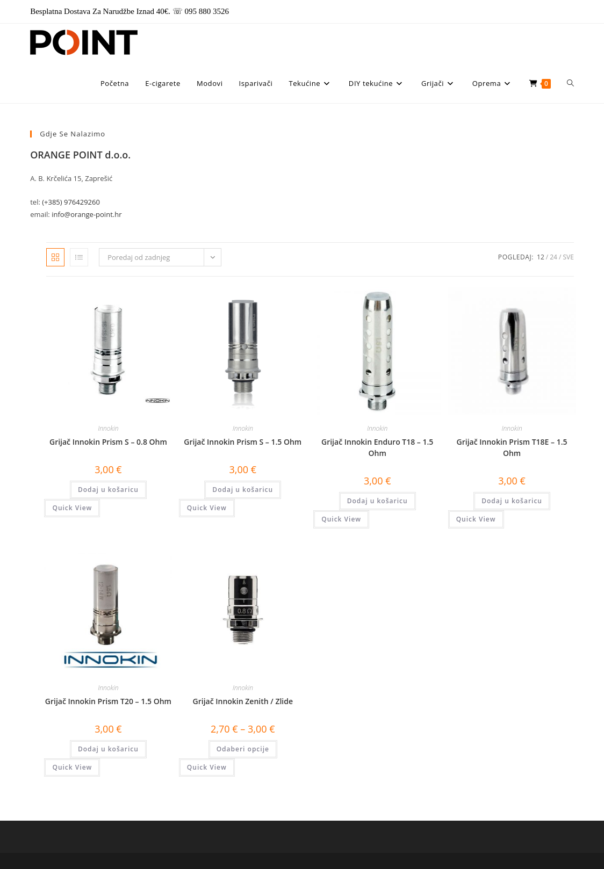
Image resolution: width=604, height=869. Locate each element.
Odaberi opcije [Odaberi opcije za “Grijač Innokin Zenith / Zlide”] (243, 749)
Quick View (72, 507)
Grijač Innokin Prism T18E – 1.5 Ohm (512, 447)
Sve (568, 257)
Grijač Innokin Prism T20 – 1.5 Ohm (108, 701)
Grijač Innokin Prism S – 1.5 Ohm (242, 442)
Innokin (108, 428)
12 (540, 257)
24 (553, 257)
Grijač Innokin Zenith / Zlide (243, 701)
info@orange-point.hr (86, 214)
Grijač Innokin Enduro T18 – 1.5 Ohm (377, 447)
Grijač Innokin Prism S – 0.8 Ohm (108, 442)
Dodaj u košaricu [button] (108, 489)
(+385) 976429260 (71, 202)
